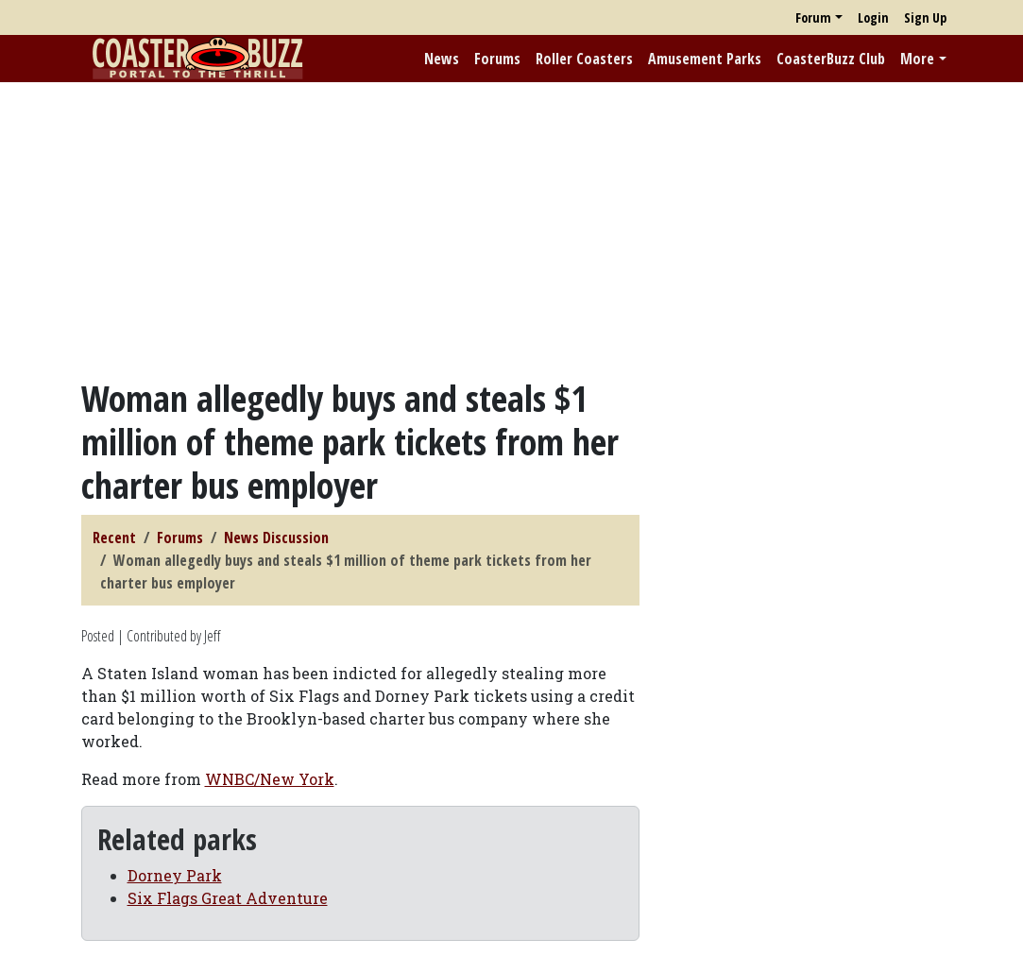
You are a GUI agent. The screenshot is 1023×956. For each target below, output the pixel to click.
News (441, 58)
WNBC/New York (269, 779)
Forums (497, 58)
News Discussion (276, 537)
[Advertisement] (511, 229)
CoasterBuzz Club (830, 58)
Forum (813, 17)
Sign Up (925, 17)
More (917, 58)
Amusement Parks (704, 58)
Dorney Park (175, 875)
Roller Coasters (584, 58)
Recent (114, 537)
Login (873, 17)
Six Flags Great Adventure (228, 898)
